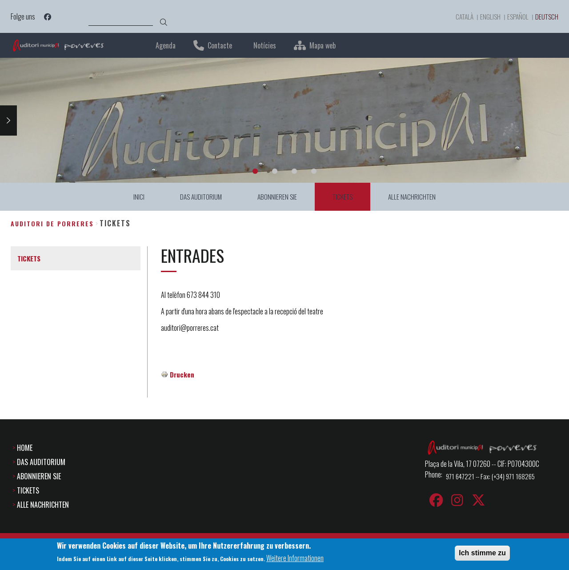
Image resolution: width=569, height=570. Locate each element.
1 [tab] (255, 171)
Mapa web (322, 45)
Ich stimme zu (482, 553)
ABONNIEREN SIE (39, 476)
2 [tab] (274, 171)
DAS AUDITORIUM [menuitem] (199, 197)
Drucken (182, 374)
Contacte (220, 45)
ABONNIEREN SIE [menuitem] (277, 197)
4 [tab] (314, 171)
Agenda (166, 45)
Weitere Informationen (295, 558)
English (486, 16)
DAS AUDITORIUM (41, 462)
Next (8, 120)
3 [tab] (294, 171)
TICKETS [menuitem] (343, 197)
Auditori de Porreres (52, 223)
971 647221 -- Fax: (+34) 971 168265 (493, 476)
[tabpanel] (284, 120)
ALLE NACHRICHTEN (43, 504)
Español (515, 16)
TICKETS (28, 490)
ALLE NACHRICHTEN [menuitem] (414, 197)
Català (459, 16)
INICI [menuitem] (136, 197)
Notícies (264, 45)
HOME (24, 447)
